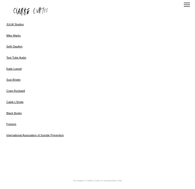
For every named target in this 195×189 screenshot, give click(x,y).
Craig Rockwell (15, 90)
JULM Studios (15, 24)
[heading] (31, 14)
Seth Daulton (14, 46)
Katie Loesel (14, 68)
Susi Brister (13, 79)
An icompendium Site (111, 180)
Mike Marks (13, 35)
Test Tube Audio (16, 57)
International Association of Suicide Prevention (35, 135)
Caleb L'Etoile (15, 102)
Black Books (14, 113)
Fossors (11, 124)
